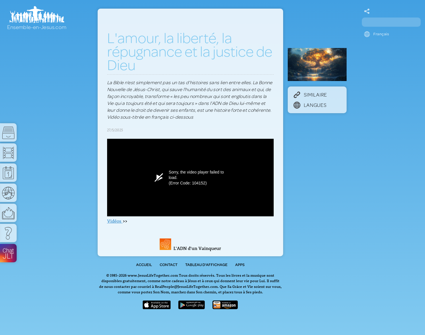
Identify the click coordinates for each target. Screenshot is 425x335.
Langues (310, 105)
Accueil (144, 264)
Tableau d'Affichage (206, 264)
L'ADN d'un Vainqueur (190, 248)
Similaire (310, 94)
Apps (240, 264)
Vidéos (115, 221)
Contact (168, 264)
